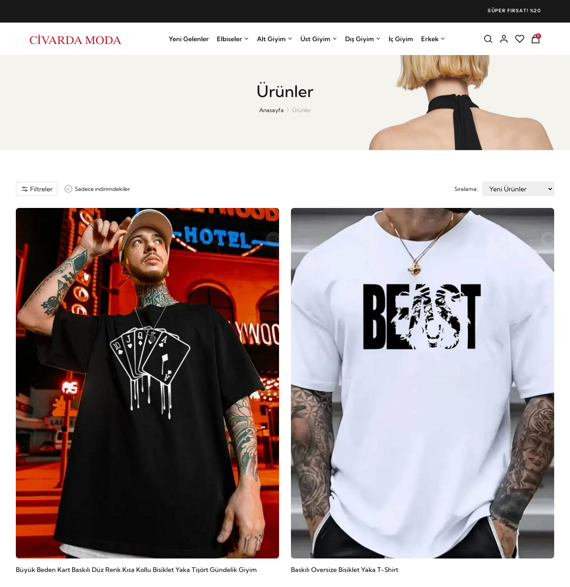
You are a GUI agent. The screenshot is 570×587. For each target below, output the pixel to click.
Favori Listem (305, 484)
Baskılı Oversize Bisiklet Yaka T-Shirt (142, 330)
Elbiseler (233, 39)
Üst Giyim (318, 39)
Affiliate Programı (226, 496)
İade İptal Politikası (311, 460)
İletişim (212, 460)
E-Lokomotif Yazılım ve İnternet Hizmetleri (167, 575)
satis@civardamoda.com (78, 490)
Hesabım (215, 472)
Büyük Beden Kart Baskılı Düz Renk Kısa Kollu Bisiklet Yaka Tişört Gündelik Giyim (53, 330)
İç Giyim (401, 39)
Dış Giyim (363, 39)
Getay (43, 473)
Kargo (296, 448)
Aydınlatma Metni (414, 493)
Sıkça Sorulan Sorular (314, 472)
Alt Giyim (275, 39)
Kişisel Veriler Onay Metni (426, 503)
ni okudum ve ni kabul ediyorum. (454, 498)
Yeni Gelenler (189, 39)
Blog (209, 484)
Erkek (433, 39)
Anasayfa (271, 110)
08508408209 (63, 503)
